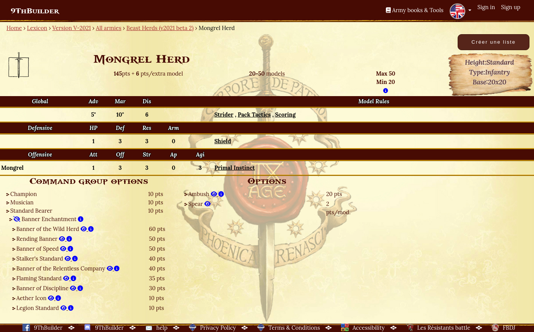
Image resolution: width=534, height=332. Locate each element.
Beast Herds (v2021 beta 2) (160, 28)
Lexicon (37, 28)
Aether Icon (38, 298)
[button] (460, 11)
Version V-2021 (71, 28)
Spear (199, 203)
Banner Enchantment (48, 219)
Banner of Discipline (49, 288)
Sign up (510, 7)
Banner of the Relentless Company (68, 268)
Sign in (486, 7)
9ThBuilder (35, 11)
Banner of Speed (44, 248)
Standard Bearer (31, 210)
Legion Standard (45, 307)
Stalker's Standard (47, 258)
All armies (109, 28)
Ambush (206, 194)
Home (14, 28)
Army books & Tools (415, 10)
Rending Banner (44, 238)
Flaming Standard (46, 278)
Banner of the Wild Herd (55, 228)
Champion (23, 194)
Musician (21, 202)
